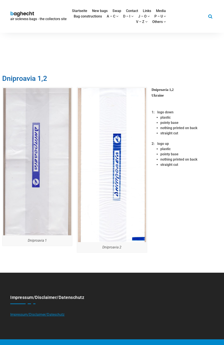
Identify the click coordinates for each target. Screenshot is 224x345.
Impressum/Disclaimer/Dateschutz (37, 314)
